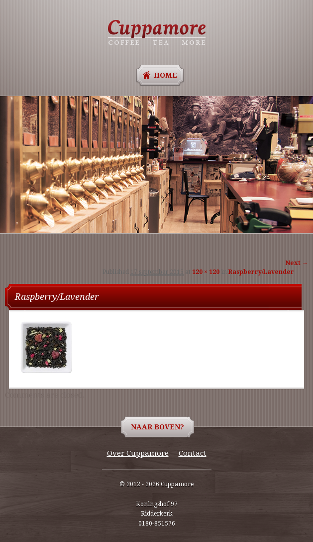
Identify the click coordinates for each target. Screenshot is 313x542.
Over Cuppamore (138, 453)
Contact (193, 453)
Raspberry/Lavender (261, 272)
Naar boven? (157, 427)
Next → (297, 263)
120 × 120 (205, 272)
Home (165, 75)
